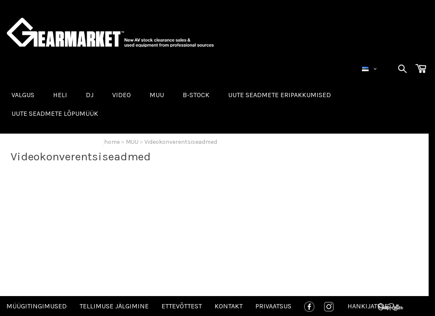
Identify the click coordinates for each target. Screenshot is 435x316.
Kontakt (229, 306)
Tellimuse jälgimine (114, 306)
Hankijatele (367, 306)
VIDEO (121, 95)
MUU (157, 95)
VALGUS (22, 95)
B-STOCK (196, 95)
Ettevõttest (181, 306)
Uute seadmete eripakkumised (279, 95)
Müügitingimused (36, 306)
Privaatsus (273, 306)
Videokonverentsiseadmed (180, 141)
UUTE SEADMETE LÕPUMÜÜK (54, 113)
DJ (89, 95)
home (112, 141)
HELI (60, 95)
